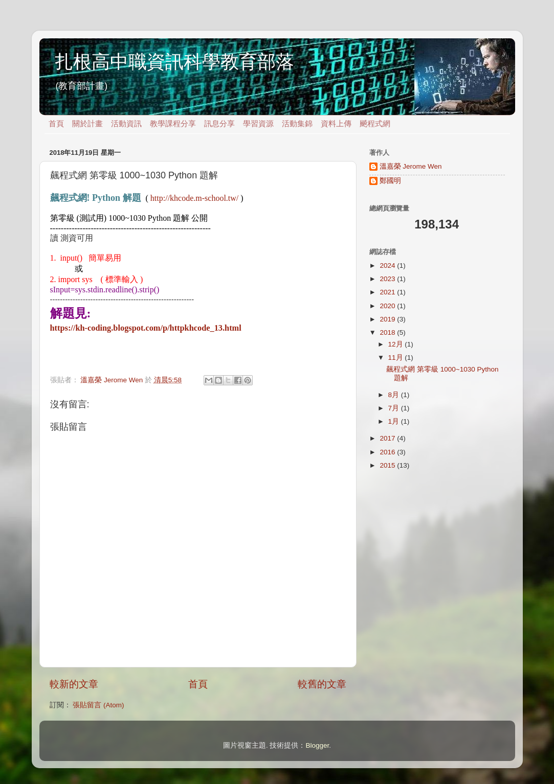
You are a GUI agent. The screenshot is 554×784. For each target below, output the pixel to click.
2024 (388, 265)
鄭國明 (390, 181)
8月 (394, 395)
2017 (388, 438)
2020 (388, 306)
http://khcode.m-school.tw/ (194, 198)
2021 (388, 292)
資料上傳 (336, 124)
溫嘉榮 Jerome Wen (411, 166)
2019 (388, 319)
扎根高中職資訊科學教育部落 (174, 61)
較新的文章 (74, 684)
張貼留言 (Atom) (98, 705)
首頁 (56, 124)
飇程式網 (375, 124)
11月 (396, 357)
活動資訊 (126, 124)
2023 (388, 279)
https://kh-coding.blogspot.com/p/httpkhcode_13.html (145, 328)
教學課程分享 (173, 124)
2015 (388, 465)
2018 (388, 332)
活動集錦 (297, 124)
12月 (396, 344)
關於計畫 (87, 124)
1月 (394, 421)
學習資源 (258, 124)
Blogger (317, 745)
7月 (394, 408)
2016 (388, 452)
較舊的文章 (322, 684)
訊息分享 (219, 124)
